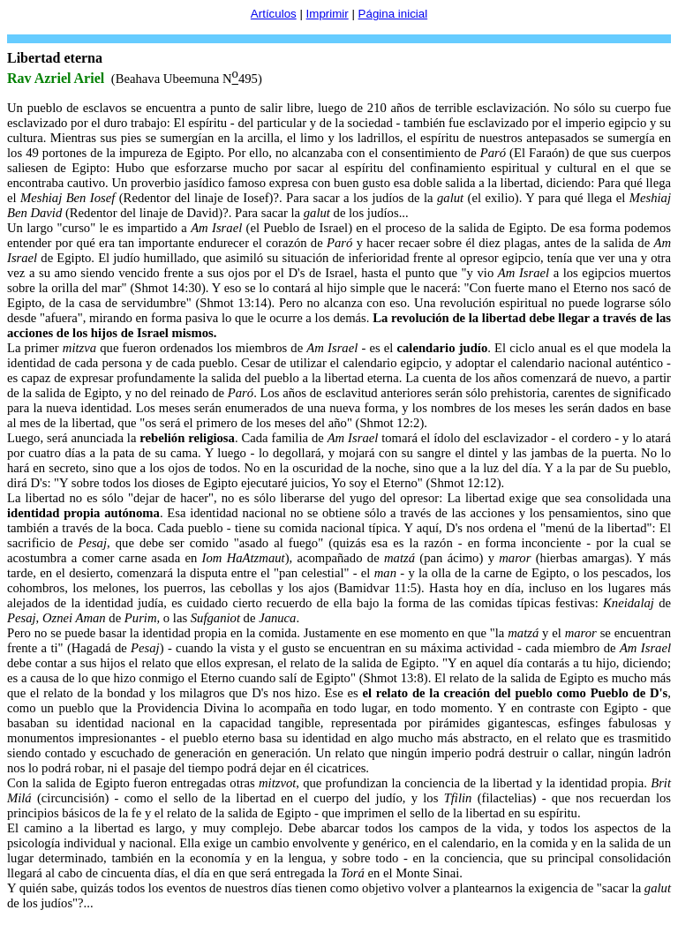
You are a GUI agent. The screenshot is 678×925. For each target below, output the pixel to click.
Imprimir (327, 13)
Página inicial (393, 13)
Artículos (274, 13)
